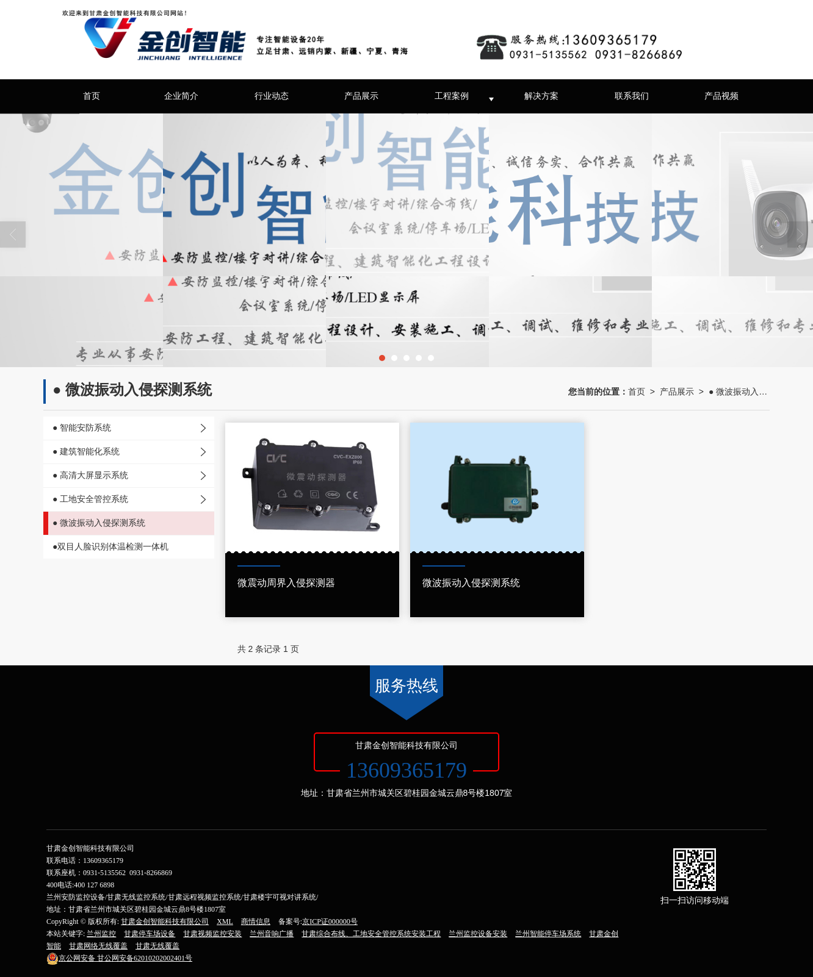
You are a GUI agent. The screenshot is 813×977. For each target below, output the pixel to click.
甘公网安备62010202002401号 (119, 958)
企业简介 (181, 96)
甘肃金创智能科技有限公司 (165, 921)
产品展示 (361, 96)
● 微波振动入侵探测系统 (739, 391)
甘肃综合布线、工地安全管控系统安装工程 (371, 933)
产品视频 (721, 96)
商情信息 (255, 921)
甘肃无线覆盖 (157, 946)
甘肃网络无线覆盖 (98, 946)
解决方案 (541, 96)
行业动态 (272, 96)
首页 (91, 96)
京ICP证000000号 (330, 921)
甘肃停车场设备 (149, 933)
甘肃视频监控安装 (212, 933)
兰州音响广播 (272, 933)
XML (225, 921)
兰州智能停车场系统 (548, 933)
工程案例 (452, 96)
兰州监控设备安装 (478, 933)
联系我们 (632, 96)
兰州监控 (101, 933)
